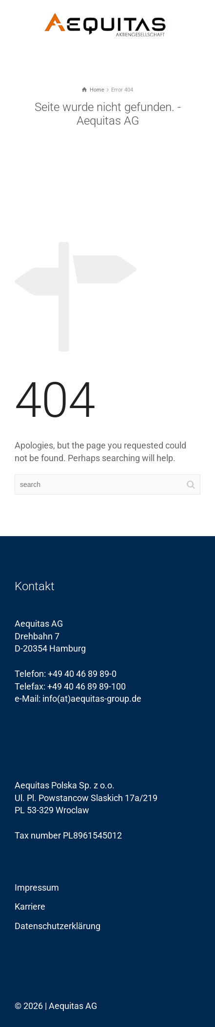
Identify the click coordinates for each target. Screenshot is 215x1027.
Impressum (37, 887)
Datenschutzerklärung (57, 926)
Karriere (30, 906)
